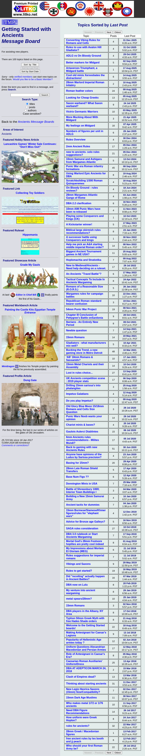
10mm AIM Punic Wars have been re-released (83, 210)
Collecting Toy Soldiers (30, 193)
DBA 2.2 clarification (78, 203)
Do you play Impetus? (79, 400)
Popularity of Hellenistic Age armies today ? (83, 641)
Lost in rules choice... (79, 372)
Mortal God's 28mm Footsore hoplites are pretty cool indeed (85, 542)
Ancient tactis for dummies (82, 504)
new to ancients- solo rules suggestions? (82, 153)
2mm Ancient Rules (78, 146)
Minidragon (8, 366)
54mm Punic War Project (81, 309)
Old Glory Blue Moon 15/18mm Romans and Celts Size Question (85, 409)
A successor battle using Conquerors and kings (81, 238)
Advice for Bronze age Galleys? (85, 521)
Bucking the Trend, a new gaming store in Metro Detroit (84, 351)
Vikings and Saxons (78, 564)
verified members (23, 76)
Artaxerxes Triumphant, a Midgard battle (81, 69)
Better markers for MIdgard (82, 62)
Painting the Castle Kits (30, 311)
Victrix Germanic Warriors (82, 111)
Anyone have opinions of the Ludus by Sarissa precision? (84, 456)
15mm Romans (75, 337)
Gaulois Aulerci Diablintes (82, 431)
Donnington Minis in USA (81, 483)
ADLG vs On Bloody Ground (83, 55)
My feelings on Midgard (80, 125)
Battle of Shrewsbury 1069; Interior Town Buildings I (82, 490)
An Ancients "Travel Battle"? (83, 273)
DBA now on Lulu (77, 584)
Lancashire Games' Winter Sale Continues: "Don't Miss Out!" (30, 145)
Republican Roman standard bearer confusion (83, 302)
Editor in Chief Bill (26, 294)
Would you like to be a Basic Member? (33, 79)
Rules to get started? (79, 570)
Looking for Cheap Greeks (82, 97)
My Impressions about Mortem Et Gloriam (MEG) (85, 550)
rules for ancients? (77, 725)
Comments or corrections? (15, 445)
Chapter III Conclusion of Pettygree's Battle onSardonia (84, 316)
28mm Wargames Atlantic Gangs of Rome (82, 196)
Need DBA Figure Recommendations (77, 712)
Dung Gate (30, 380)
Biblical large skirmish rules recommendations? (83, 231)
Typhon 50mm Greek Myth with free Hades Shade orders (85, 620)
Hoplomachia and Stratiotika (83, 260)
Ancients (36, 121)
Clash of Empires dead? (81, 676)
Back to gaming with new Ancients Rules (81, 448)
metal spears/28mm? (79, 598)
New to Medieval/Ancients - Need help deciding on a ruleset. (86, 267)
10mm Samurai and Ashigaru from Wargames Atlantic (84, 160)
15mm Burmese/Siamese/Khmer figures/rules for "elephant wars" (86, 513)
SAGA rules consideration (82, 528)
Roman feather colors (79, 90)
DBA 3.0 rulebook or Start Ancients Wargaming (82, 535)
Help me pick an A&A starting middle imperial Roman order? (85, 246)
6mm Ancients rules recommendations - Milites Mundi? (82, 440)
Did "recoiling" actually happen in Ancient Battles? (85, 578)
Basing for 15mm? (77, 462)
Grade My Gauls (30, 264)
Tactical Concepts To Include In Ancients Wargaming (85, 281)
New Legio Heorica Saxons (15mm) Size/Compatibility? (83, 690)
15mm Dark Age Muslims (81, 697)
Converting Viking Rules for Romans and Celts (83, 41)
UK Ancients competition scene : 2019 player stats (85, 380)
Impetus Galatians (77, 393)
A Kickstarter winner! (79, 224)
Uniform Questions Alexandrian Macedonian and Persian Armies (86, 648)
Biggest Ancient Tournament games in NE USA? (83, 253)
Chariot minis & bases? (80, 424)
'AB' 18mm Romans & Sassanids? (79, 358)
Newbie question (76, 330)
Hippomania (30, 234)
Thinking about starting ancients (86, 683)
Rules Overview (76, 139)
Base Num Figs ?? (77, 476)
